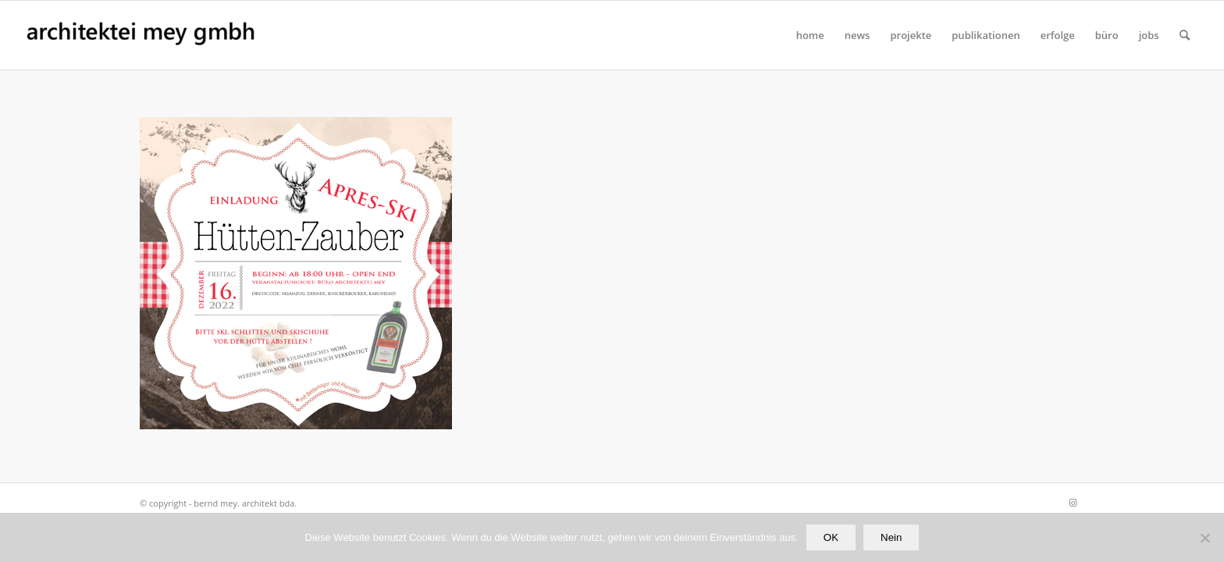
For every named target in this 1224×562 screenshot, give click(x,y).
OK (831, 537)
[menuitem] (810, 35)
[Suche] (1184, 35)
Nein (891, 537)
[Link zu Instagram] (1072, 502)
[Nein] (1204, 538)
